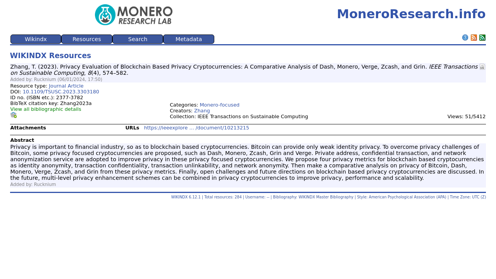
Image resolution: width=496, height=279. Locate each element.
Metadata (189, 39)
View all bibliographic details (45, 109)
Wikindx (36, 39)
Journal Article (66, 86)
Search (137, 39)
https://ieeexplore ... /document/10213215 (196, 128)
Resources (86, 39)
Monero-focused (220, 105)
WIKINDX (179, 197)
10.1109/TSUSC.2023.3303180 (61, 92)
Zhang (202, 111)
